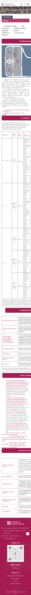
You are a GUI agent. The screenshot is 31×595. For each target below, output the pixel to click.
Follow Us (15, 543)
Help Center (15, 565)
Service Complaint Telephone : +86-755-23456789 (15, 532)
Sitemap (15, 590)
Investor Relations (15, 583)
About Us (15, 572)
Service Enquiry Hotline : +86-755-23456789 (16, 528)
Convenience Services (13, 34)
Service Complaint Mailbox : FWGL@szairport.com (12, 537)
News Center (16, 578)
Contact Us (15, 568)
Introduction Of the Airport (15, 576)
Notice (15, 581)
